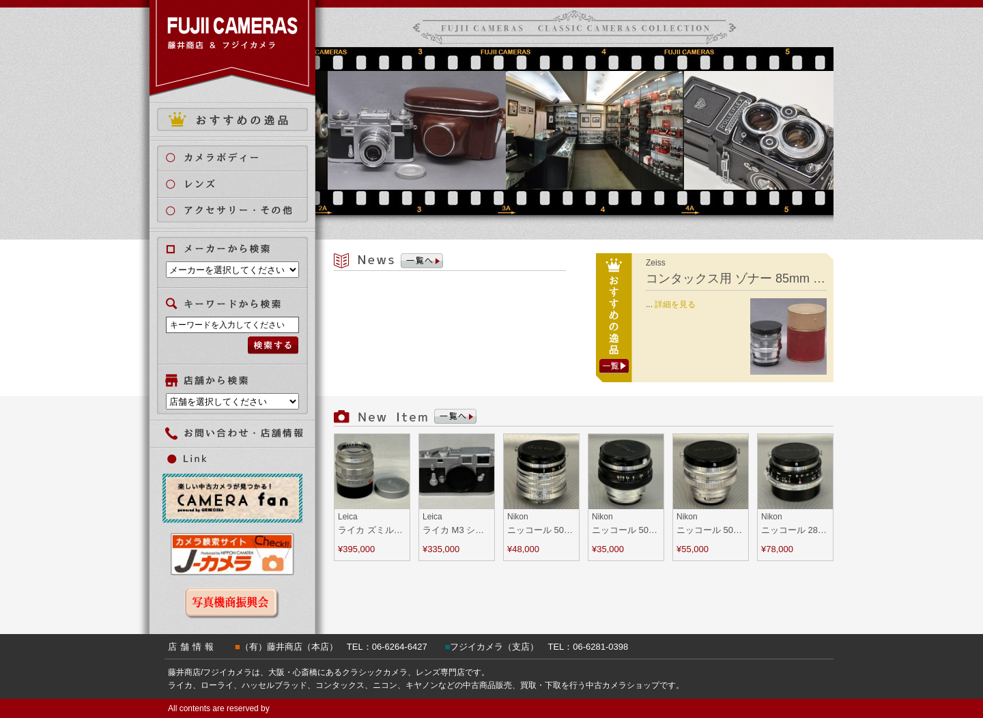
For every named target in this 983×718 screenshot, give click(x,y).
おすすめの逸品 (232, 119)
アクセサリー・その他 (240, 210)
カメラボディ (240, 157)
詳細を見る (675, 304)
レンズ (240, 184)
